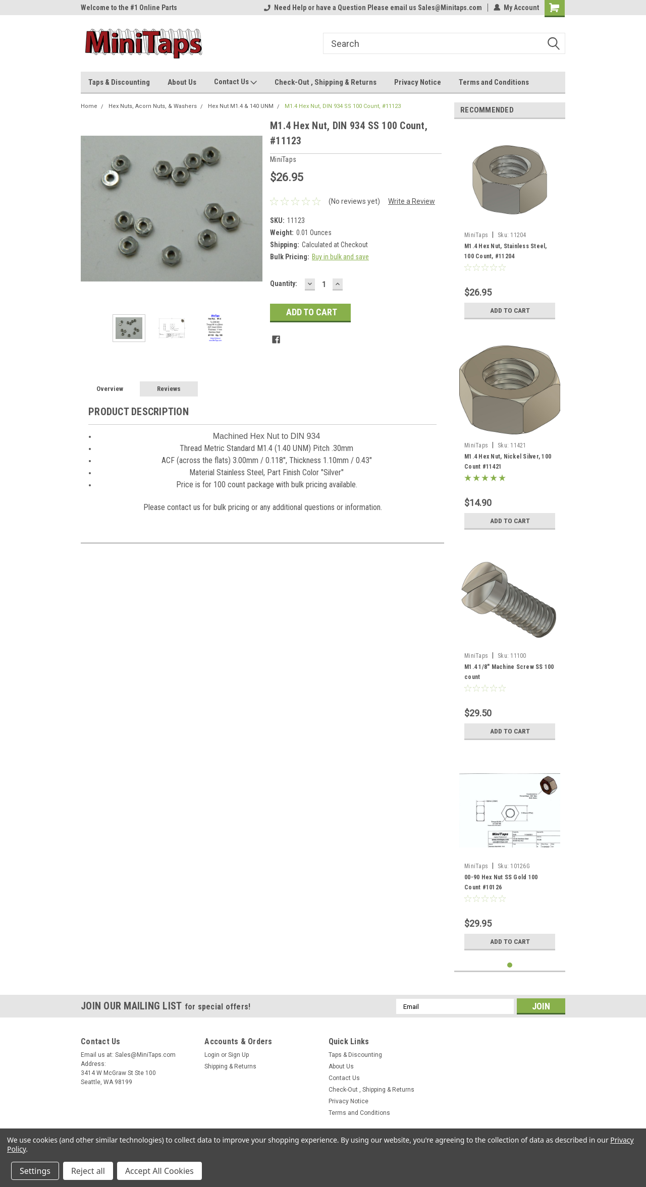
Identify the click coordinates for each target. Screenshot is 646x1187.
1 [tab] (510, 965)
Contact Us (235, 82)
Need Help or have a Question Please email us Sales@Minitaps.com (373, 8)
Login (212, 1054)
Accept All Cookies (159, 1170)
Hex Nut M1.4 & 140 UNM (241, 106)
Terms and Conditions (494, 82)
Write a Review (411, 201)
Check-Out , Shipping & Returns (325, 82)
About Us (182, 82)
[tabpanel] (509, 225)
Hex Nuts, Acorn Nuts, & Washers (153, 106)
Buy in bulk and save (340, 257)
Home (89, 106)
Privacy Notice (417, 82)
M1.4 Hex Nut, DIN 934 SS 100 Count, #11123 (343, 106)
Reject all (88, 1170)
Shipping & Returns (230, 1066)
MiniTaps (476, 235)
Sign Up (238, 1054)
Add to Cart (510, 310)
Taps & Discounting (119, 82)
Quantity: (283, 283)
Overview (109, 388)
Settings (35, 1170)
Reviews (169, 388)
